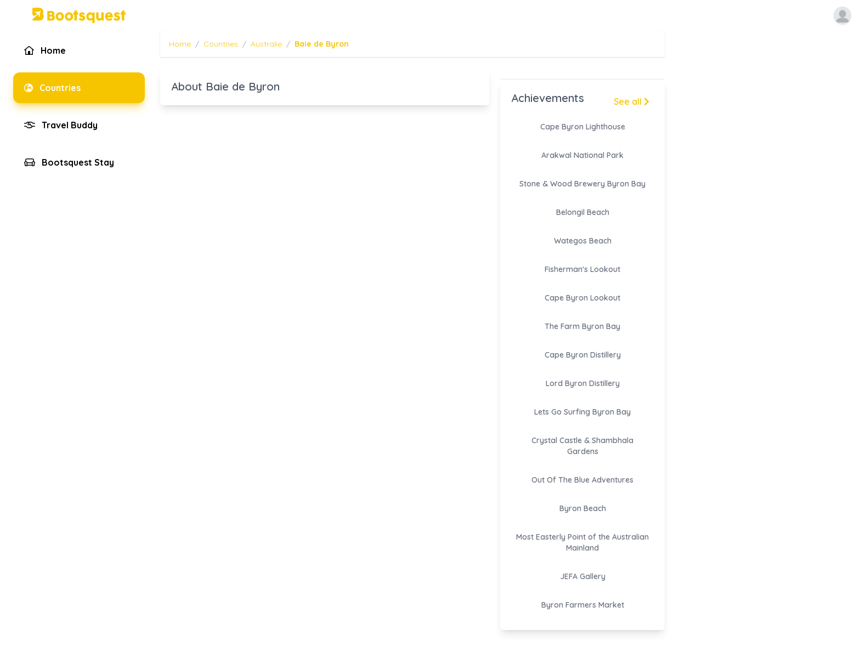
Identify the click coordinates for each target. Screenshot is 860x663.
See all (631, 101)
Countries (220, 44)
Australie (266, 44)
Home (180, 44)
